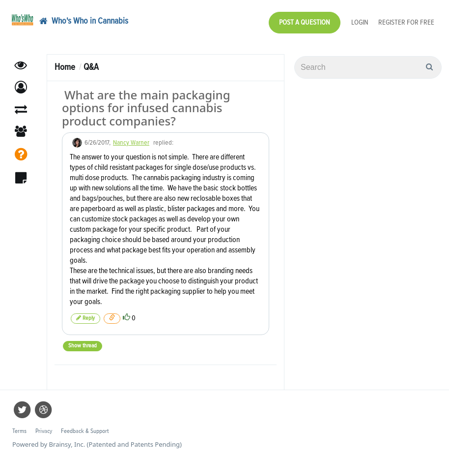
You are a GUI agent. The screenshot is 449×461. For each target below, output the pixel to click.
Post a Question (304, 22)
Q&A (91, 67)
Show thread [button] (82, 346)
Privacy (43, 431)
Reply (85, 318)
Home (65, 67)
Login (359, 22)
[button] (21, 87)
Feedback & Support (85, 431)
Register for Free (406, 22)
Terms (19, 431)
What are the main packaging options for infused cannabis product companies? (146, 108)
